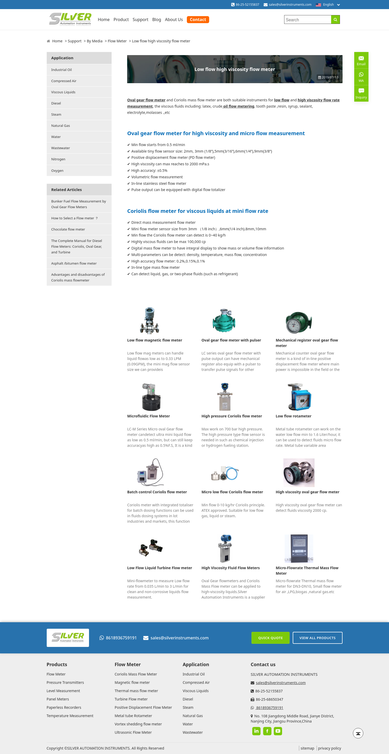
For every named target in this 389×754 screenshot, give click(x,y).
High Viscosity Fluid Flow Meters (230, 567)
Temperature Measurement (70, 715)
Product (121, 19)
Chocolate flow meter (68, 229)
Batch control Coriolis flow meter (157, 491)
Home (104, 19)
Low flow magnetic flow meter (154, 340)
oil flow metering (238, 106)
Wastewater (60, 148)
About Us (174, 19)
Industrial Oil (61, 69)
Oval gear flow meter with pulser (231, 340)
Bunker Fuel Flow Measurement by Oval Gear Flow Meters (78, 204)
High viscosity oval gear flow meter (307, 491)
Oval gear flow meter (146, 99)
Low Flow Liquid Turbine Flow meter (159, 567)
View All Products (317, 637)
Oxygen (57, 170)
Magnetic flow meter (132, 682)
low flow (281, 99)
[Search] (335, 19)
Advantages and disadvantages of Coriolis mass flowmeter (78, 277)
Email (361, 60)
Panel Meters (58, 699)
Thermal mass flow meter (136, 690)
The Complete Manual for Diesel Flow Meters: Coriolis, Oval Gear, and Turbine (76, 246)
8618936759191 (118, 638)
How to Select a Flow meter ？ (74, 218)
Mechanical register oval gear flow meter (307, 343)
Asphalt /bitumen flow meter (74, 263)
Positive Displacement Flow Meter (143, 707)
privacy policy (329, 748)
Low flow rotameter (294, 416)
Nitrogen (58, 159)
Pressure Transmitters (65, 682)
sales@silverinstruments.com (290, 4)
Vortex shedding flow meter (138, 724)
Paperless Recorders (64, 707)
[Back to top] (358, 733)
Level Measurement (63, 690)
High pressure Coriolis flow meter (231, 416)
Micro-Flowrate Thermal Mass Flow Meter (307, 570)
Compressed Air (64, 80)
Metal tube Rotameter (133, 715)
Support (140, 19)
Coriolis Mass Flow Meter (136, 674)
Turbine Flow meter (131, 699)
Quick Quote (270, 637)
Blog (156, 19)
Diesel (56, 103)
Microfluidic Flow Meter (148, 416)
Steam (56, 114)
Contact (198, 19)
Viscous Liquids (63, 92)
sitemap (307, 748)
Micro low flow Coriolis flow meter (232, 491)
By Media (95, 40)
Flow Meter (117, 40)
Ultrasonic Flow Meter (133, 732)
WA (361, 76)
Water (56, 136)
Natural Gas (60, 125)
